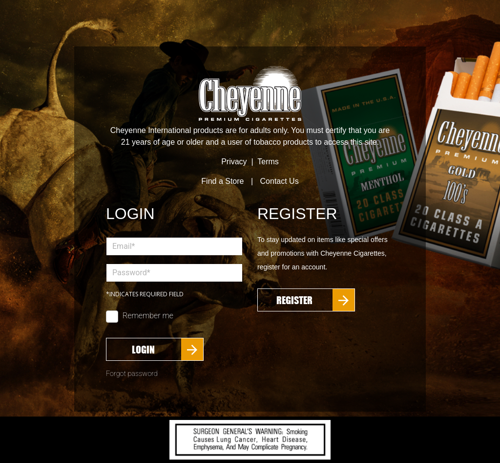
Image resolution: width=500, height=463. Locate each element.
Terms (268, 161)
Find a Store (222, 181)
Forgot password (132, 374)
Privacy (234, 161)
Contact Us (279, 181)
